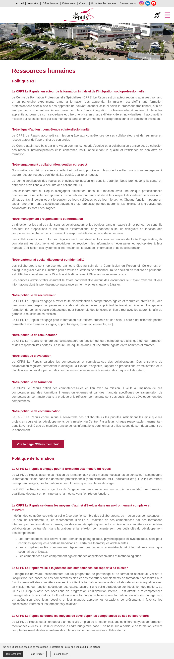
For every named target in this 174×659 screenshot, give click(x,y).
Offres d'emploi (50, 3)
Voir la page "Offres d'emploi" (38, 444)
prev (9, 42)
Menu (167, 15)
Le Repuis (79, 15)
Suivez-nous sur (128, 3)
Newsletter (33, 3)
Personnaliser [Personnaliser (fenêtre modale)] (60, 653)
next (164, 42)
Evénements (68, 3)
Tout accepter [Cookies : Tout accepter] (13, 653)
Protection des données (103, 3)
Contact (83, 3)
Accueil (20, 3)
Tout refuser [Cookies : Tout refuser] (36, 653)
